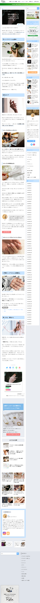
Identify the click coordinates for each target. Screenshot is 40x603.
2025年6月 (29, 209)
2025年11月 (29, 198)
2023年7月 (29, 260)
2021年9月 (29, 309)
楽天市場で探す (6, 232)
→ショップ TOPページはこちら (13, 434)
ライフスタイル (30, 167)
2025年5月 (29, 211)
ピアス (28, 163)
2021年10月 (29, 307)
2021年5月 (29, 318)
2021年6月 (29, 316)
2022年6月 (29, 289)
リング (23, 394)
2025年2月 (29, 218)
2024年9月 (29, 229)
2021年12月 (29, 303)
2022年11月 (29, 278)
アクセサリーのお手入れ (32, 154)
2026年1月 (29, 194)
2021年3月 (29, 323)
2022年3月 (29, 296)
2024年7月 (29, 234)
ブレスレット (29, 165)
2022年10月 (29, 280)
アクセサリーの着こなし (32, 156)
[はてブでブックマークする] (13, 368)
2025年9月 (29, 203)
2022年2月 (29, 298)
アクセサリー (14, 395)
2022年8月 (29, 285)
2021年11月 (29, 305)
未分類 (28, 176)
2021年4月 (29, 320)
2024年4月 (29, 240)
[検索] (38, 8)
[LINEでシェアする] (16, 368)
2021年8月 (29, 312)
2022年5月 (29, 292)
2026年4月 (29, 187)
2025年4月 (29, 214)
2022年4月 (29, 294)
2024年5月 (29, 238)
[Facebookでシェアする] (10, 368)
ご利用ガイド (31, 1)
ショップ (22, 1)
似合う (23, 395)
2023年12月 (29, 249)
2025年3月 (29, 216)
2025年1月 (29, 220)
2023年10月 (29, 254)
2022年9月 (29, 283)
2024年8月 (29, 231)
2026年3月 (29, 189)
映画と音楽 (29, 174)
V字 (10, 395)
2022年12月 (29, 276)
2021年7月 (29, 314)
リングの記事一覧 (33, 73)
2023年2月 (29, 272)
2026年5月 (29, 185)
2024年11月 (29, 225)
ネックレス (29, 161)
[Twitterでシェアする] (7, 368)
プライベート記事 (31, 142)
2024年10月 (29, 227)
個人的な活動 (29, 172)
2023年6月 (29, 263)
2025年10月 (29, 200)
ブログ (26, 1)
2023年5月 (29, 265)
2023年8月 (29, 258)
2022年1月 (29, 300)
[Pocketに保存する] (20, 368)
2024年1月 (29, 247)
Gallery (19, 1)
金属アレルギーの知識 (13, 1)
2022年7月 (29, 287)
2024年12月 (29, 223)
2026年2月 (29, 191)
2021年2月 (29, 325)
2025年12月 (29, 196)
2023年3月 (29, 269)
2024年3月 (29, 243)
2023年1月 (29, 274)
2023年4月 (29, 267)
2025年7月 (29, 207)
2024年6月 (29, 236)
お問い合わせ (36, 1)
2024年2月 (29, 245)
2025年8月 (29, 205)
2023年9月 (29, 256)
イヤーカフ (29, 158)
